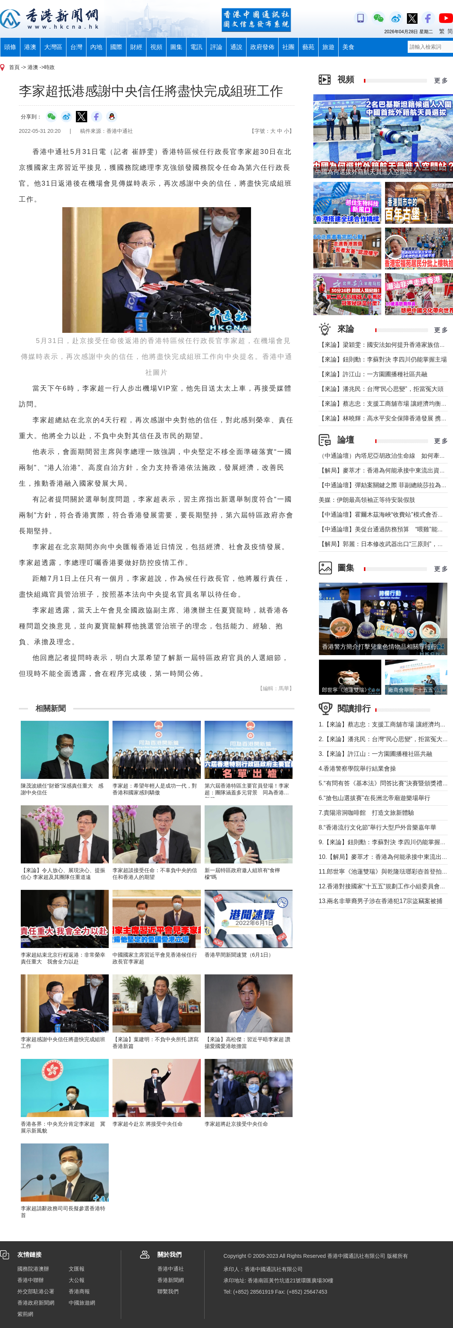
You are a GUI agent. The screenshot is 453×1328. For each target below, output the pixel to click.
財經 (136, 47)
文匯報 (77, 1269)
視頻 (156, 47)
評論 (216, 47)
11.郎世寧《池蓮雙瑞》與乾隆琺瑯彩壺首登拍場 (383, 871)
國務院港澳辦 (33, 1269)
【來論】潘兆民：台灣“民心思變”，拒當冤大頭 (381, 389)
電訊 (196, 47)
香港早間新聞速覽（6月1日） (239, 955)
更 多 (441, 80)
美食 (348, 47)
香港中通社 (170, 1269)
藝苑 (308, 47)
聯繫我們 (168, 1291)
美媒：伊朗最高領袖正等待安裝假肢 (367, 500)
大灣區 (53, 47)
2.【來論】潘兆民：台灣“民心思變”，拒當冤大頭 (383, 739)
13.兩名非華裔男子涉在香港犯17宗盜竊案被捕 (380, 901)
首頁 (14, 67)
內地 (96, 47)
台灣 (76, 47)
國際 (116, 47)
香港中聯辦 (30, 1280)
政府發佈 (262, 47)
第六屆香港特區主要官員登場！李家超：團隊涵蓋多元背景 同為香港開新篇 (247, 792)
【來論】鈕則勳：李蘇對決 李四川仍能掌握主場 (383, 359)
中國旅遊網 (82, 1303)
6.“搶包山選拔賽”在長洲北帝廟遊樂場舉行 (374, 798)
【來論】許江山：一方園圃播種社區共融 (373, 374)
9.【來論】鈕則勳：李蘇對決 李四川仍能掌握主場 (385, 842)
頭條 (10, 47)
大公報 (77, 1280)
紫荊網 (25, 1314)
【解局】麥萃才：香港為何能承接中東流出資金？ (385, 470)
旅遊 (328, 47)
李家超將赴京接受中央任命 (236, 1124)
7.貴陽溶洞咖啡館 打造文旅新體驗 (366, 812)
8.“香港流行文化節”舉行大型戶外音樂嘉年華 (377, 827)
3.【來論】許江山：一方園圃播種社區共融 (375, 754)
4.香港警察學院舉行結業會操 (357, 768)
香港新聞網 (170, 1280)
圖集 (176, 47)
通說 (236, 47)
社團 (288, 47)
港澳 (30, 47)
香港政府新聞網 (35, 1303)
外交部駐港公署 (35, 1291)
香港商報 (79, 1291)
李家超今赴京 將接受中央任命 (147, 1124)
